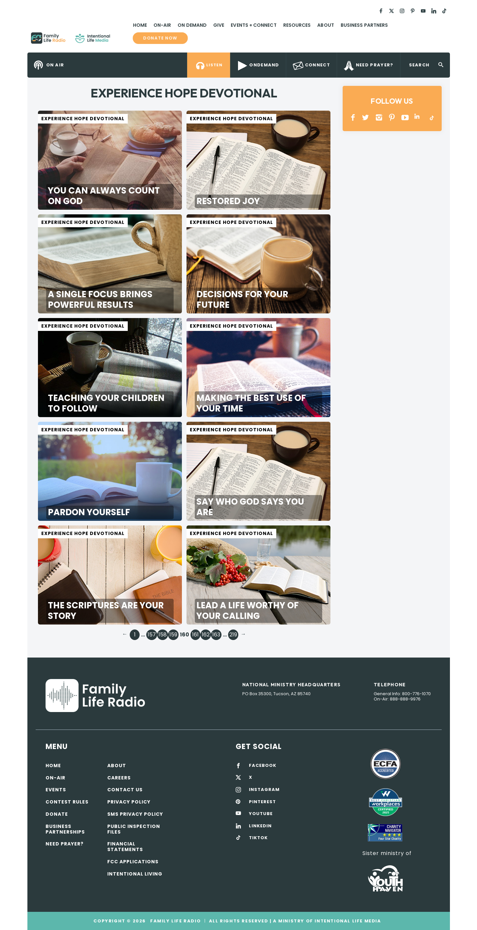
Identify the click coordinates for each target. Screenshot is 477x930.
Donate (57, 814)
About (325, 25)
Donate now (160, 38)
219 (233, 634)
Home (140, 25)
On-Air (162, 25)
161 (195, 634)
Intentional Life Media (347, 921)
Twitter (366, 117)
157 (152, 634)
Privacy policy (129, 802)
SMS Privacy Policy (135, 814)
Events (56, 789)
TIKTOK (258, 838)
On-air (55, 777)
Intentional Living (134, 874)
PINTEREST (392, 117)
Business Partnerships (65, 829)
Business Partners (364, 25)
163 (216, 634)
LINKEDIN (418, 117)
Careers (119, 777)
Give (218, 25)
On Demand (192, 25)
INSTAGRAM (379, 117)
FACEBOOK (262, 765)
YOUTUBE (405, 117)
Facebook (353, 117)
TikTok (431, 117)
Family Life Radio (119, 41)
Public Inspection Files (133, 829)
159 (173, 634)
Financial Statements (125, 847)
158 (162, 634)
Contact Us (125, 789)
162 (206, 634)
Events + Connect (253, 25)
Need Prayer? (65, 844)
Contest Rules (67, 802)
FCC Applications (132, 861)
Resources (297, 25)
